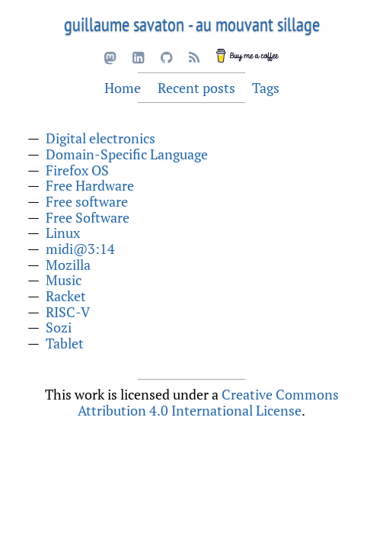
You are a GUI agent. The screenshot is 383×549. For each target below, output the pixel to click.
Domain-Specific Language (127, 154)
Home (122, 88)
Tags (265, 88)
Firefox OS (77, 170)
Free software (87, 201)
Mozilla (68, 264)
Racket (66, 296)
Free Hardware (90, 185)
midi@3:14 (80, 248)
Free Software (87, 217)
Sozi (59, 327)
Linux (63, 232)
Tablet (65, 343)
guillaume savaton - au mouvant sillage (192, 24)
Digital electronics (100, 138)
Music (63, 280)
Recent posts (196, 88)
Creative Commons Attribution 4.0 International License (208, 402)
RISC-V (68, 312)
